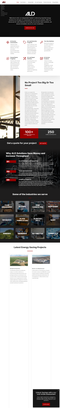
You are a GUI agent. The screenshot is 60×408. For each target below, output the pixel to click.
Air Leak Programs (38, 2)
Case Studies (23, 2)
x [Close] (58, 390)
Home (18, 2)
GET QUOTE (43, 143)
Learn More (46, 404)
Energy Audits (30, 2)
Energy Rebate (55, 2)
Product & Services (47, 2)
